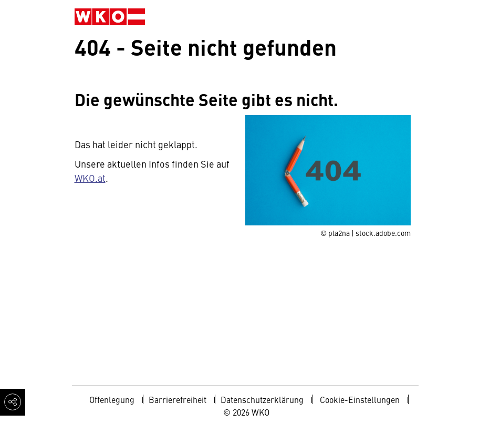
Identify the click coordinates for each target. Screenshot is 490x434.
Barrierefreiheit (177, 399)
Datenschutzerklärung (262, 399)
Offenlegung (111, 399)
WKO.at (90, 177)
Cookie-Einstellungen (360, 399)
